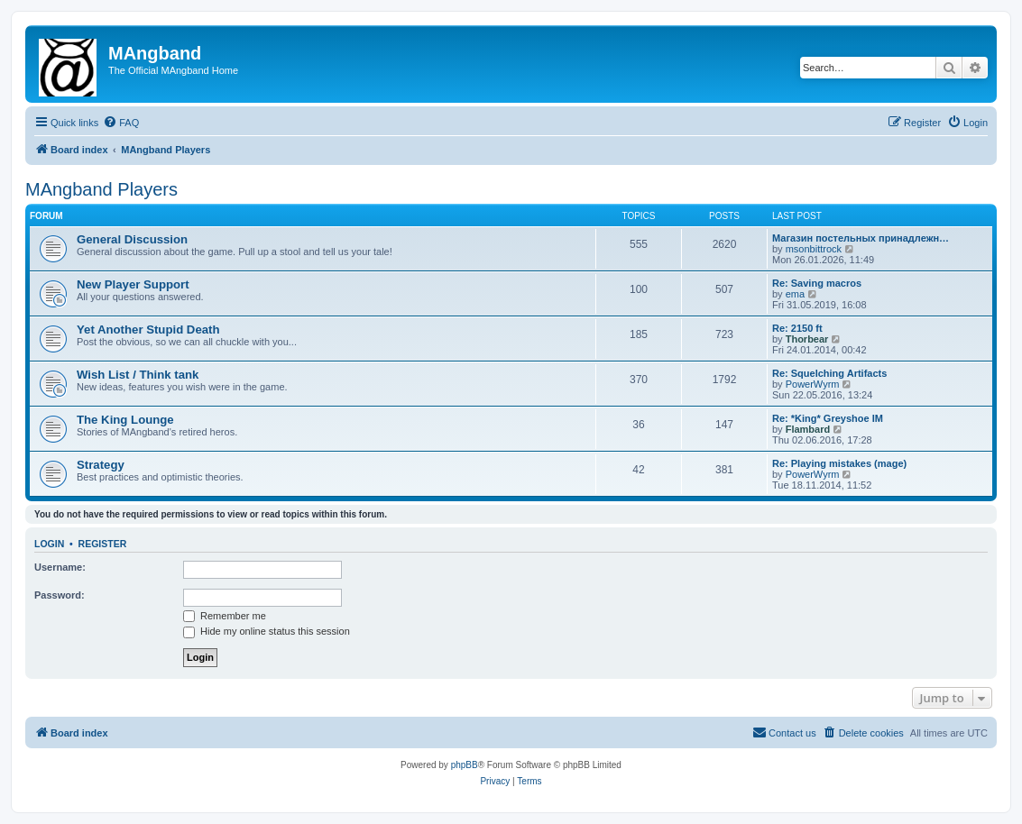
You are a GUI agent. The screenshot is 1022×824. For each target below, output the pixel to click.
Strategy (100, 465)
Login (49, 543)
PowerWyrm (813, 384)
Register (102, 543)
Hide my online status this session (266, 631)
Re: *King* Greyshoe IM (827, 418)
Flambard (808, 429)
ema (795, 293)
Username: (60, 567)
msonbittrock (814, 248)
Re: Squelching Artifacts (829, 373)
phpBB (464, 765)
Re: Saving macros (816, 283)
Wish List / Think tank (137, 374)
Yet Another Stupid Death (148, 329)
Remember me (224, 615)
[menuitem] (121, 122)
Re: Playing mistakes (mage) (839, 463)
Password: (59, 595)
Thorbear (807, 339)
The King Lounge (125, 419)
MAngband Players (101, 189)
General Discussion (132, 239)
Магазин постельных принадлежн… (860, 238)
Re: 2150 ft (797, 328)
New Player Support (133, 284)
